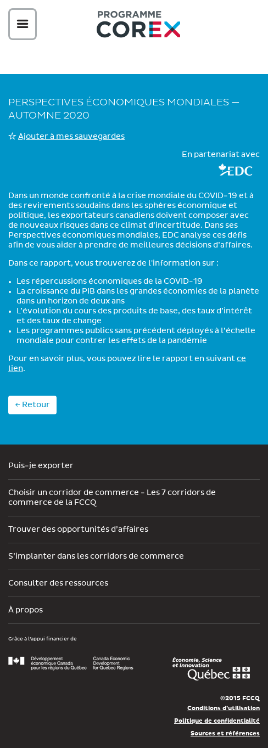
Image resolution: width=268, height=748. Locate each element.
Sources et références (225, 733)
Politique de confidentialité (217, 721)
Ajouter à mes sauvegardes (71, 136)
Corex (138, 26)
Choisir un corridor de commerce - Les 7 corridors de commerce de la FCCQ (112, 498)
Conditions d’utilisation (223, 708)
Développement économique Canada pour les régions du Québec (70, 663)
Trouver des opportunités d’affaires (78, 529)
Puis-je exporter (41, 466)
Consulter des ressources (58, 583)
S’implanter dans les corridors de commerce (96, 556)
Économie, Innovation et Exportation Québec (211, 669)
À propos (25, 610)
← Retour (32, 405)
